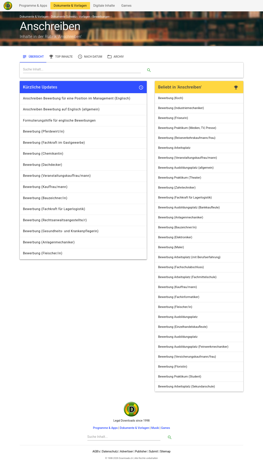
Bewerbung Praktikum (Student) (179, 376)
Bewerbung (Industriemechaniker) (181, 108)
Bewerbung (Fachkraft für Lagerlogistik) (185, 197)
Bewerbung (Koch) (170, 98)
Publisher (141, 451)
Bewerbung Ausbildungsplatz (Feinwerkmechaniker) (193, 347)
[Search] (82, 69)
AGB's (96, 451)
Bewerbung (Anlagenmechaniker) (180, 217)
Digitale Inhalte (104, 6)
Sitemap (165, 451)
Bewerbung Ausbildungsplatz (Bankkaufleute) (189, 207)
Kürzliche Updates (40, 87)
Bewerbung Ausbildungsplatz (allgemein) (186, 167)
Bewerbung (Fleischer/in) (175, 307)
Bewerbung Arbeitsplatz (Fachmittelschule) (187, 277)
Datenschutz (110, 451)
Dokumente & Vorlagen (70, 6)
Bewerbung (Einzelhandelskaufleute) (183, 327)
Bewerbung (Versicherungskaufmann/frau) (187, 356)
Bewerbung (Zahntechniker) (177, 187)
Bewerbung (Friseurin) (173, 118)
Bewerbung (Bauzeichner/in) (177, 227)
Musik (155, 427)
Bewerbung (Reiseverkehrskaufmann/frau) (186, 138)
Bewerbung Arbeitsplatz (174, 148)
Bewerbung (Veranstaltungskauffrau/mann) (187, 158)
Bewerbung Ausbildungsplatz (178, 317)
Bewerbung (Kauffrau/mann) (177, 287)
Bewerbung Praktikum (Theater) (179, 177)
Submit (153, 451)
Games (127, 6)
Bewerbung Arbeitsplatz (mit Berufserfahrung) (189, 257)
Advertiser (126, 451)
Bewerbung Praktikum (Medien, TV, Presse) (187, 128)
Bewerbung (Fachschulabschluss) (181, 267)
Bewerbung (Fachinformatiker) (178, 297)
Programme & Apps (33, 6)
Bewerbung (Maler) (171, 247)
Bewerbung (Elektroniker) (175, 237)
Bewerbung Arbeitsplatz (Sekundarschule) (186, 386)
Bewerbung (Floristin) (172, 366)
